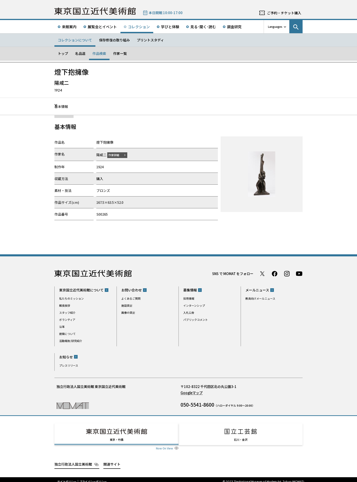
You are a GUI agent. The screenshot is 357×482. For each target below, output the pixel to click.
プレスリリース (68, 365)
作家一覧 (120, 53)
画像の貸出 (128, 312)
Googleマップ (192, 392)
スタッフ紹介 (67, 312)
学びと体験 (170, 26)
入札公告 (188, 312)
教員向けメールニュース (260, 298)
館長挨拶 (64, 305)
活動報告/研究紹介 (70, 341)
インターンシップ (194, 305)
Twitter (262, 273)
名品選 (80, 53)
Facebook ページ (274, 273)
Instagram (286, 273)
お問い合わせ (131, 290)
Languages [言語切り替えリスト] (275, 26)
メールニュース (257, 290)
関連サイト (111, 459)
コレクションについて (75, 40)
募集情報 (190, 290)
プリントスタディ (150, 40)
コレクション (139, 26)
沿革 (62, 327)
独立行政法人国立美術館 (73, 459)
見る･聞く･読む (203, 26)
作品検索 (99, 53)
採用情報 (188, 298)
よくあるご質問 (130, 298)
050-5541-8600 (197, 404)
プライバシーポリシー (93, 477)
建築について (67, 334)
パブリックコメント (195, 319)
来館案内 (69, 26)
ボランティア (67, 319)
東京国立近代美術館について (81, 290)
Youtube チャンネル (299, 273)
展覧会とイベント (102, 26)
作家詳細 (116, 155)
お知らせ (66, 356)
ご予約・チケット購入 (284, 12)
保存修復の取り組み (114, 40)
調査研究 (234, 26)
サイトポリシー (66, 477)
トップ (63, 53)
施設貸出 (126, 305)
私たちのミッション (71, 298)
